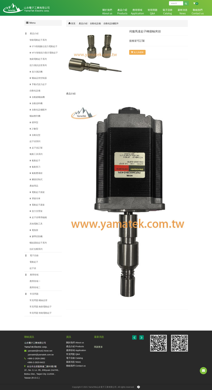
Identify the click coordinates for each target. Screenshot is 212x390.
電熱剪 (35, 230)
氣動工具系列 (36, 154)
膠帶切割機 (37, 236)
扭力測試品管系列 (38, 65)
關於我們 (106, 11)
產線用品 (34, 185)
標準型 (35, 122)
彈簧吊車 (36, 198)
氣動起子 (36, 160)
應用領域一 (35, 281)
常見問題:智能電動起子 (41, 313)
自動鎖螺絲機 (38, 97)
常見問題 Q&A (73, 354)
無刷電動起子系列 (38, 59)
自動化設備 (35, 90)
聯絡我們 (197, 11)
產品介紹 (121, 11)
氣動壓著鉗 (37, 173)
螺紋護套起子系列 (38, 242)
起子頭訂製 (37, 148)
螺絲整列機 (35, 116)
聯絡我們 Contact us (76, 366)
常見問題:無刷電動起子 (41, 306)
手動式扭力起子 (39, 84)
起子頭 (33, 268)
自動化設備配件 (39, 109)
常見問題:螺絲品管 (38, 300)
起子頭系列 (35, 141)
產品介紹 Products (75, 346)
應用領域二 (35, 287)
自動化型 (36, 135)
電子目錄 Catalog (74, 358)
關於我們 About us (75, 342)
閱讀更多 (98, 347)
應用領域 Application (76, 350)
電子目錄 (166, 11)
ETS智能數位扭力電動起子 (44, 46)
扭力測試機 (37, 71)
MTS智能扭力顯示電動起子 (45, 52)
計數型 (35, 128)
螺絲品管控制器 (39, 78)
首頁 (71, 23)
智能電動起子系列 (38, 40)
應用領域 (136, 11)
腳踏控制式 (37, 179)
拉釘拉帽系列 (36, 249)
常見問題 (151, 11)
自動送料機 (37, 103)
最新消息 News (73, 362)
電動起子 (34, 262)
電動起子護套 (38, 205)
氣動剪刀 (36, 167)
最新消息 (182, 11)
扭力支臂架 (37, 211)
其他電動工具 (36, 223)
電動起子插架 (38, 192)
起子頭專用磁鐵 (39, 217)
